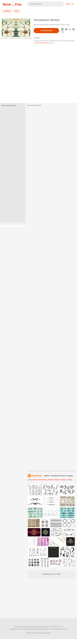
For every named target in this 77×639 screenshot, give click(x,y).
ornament (7, 11)
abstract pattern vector (57, 480)
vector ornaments (39, 480)
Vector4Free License (42, 43)
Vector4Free (12, 4)
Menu (68, 4)
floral (17, 11)
